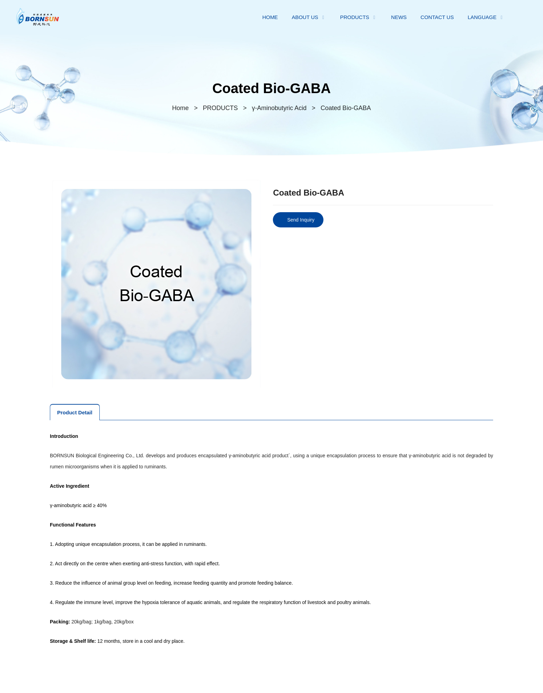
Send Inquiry (300, 220)
